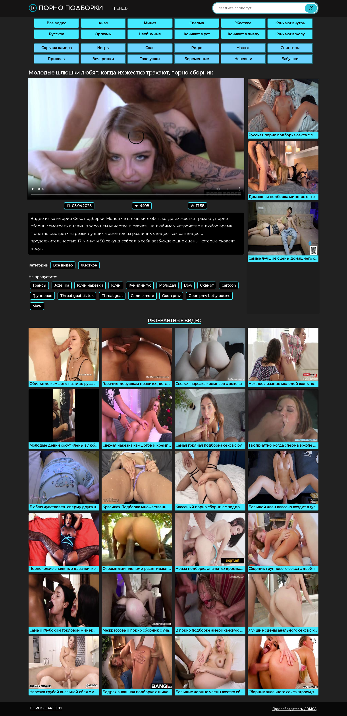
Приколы (56, 59)
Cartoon (229, 285)
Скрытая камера (56, 48)
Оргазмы (103, 34)
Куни (116, 285)
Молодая (167, 285)
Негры (103, 48)
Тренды (120, 8)
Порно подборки (66, 8)
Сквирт (207, 285)
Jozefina (61, 285)
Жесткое (243, 23)
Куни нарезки (90, 285)
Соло (149, 48)
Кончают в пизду (243, 34)
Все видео (56, 23)
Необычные (150, 34)
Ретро (196, 48)
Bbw (188, 285)
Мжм (37, 306)
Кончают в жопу (290, 34)
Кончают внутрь (290, 23)
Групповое (42, 296)
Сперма (196, 23)
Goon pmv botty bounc (209, 296)
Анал (103, 23)
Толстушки (150, 59)
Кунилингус (140, 285)
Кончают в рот (197, 34)
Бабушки (290, 59)
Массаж (243, 48)
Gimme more (142, 296)
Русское (56, 34)
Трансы (39, 285)
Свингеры (290, 48)
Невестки (243, 59)
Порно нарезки (46, 708)
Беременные (196, 59)
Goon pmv (171, 296)
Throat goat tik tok (77, 296)
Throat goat (112, 296)
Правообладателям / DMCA (294, 709)
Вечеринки (103, 59)
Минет (150, 23)
